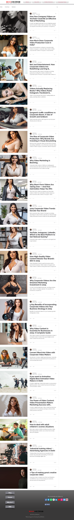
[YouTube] (59, 500)
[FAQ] (10, 507)
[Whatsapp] (51, 500)
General (13, 7)
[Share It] (47, 504)
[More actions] (56, 13)
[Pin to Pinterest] (46, 507)
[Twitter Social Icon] (64, 500)
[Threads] (54, 500)
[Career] (10, 497)
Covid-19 (7, 7)
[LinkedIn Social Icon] (56, 500)
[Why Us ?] (10, 502)
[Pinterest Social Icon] (67, 500)
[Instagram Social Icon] (62, 500)
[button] (57, 7)
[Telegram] (48, 500)
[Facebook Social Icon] (46, 500)
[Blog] (10, 493)
